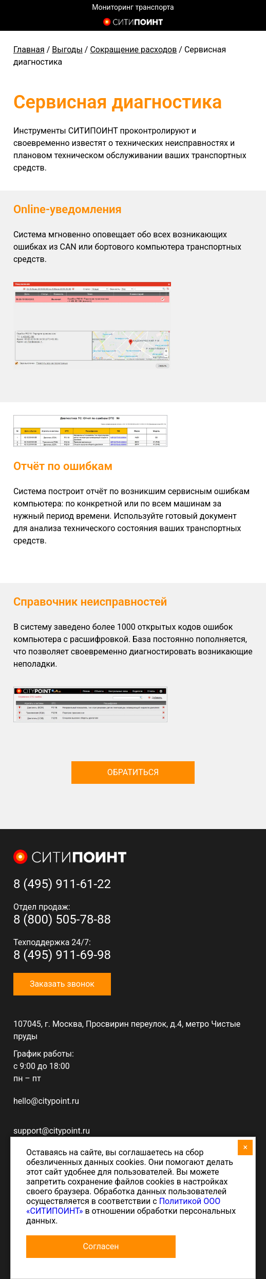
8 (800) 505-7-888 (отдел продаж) (249, 23)
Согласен (101, 1246)
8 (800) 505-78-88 (62, 919)
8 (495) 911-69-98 (62, 955)
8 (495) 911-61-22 (62, 884)
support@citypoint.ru (51, 1131)
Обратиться (133, 772)
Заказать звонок (62, 984)
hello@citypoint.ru (46, 1101)
